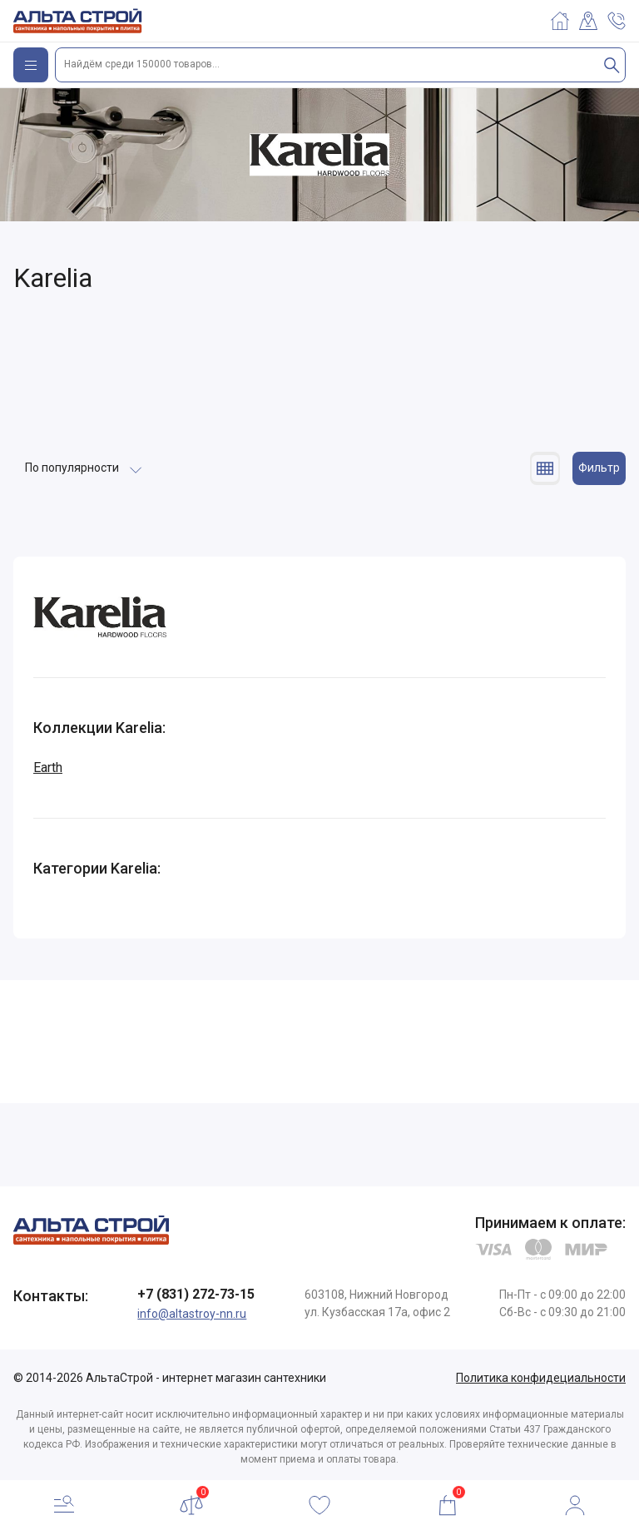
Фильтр (599, 467)
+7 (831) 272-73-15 (196, 1294)
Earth (47, 767)
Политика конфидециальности (541, 1377)
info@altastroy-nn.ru (191, 1313)
